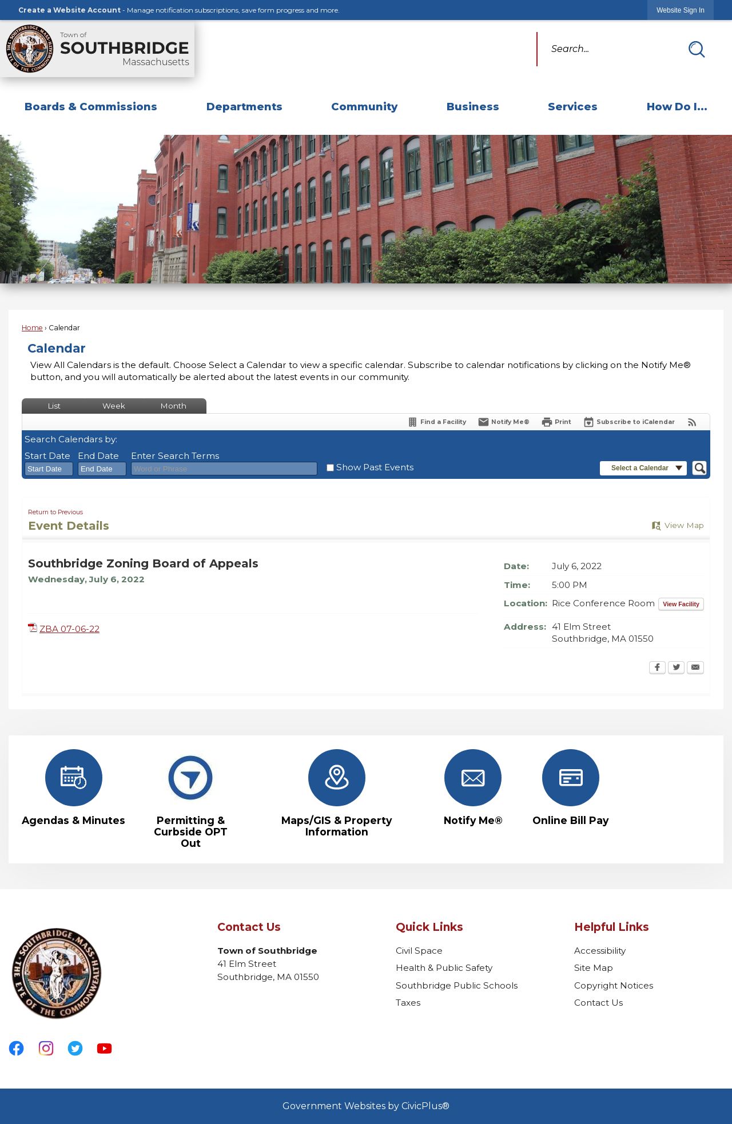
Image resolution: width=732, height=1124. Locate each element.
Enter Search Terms (175, 455)
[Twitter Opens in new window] (676, 668)
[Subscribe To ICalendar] (629, 422)
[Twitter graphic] (75, 1048)
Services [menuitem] (573, 106)
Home (32, 327)
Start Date (47, 455)
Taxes (408, 1002)
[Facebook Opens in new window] (657, 668)
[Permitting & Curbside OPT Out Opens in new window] (190, 799)
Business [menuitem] (473, 106)
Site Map (593, 967)
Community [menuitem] (364, 106)
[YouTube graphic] (104, 1048)
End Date (98, 455)
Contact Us (598, 1002)
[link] (680, 10)
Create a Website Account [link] (69, 10)
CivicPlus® (425, 1106)
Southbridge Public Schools (457, 985)
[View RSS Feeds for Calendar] (692, 422)
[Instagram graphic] (46, 1048)
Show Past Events (374, 467)
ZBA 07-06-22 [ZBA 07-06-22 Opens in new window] (69, 628)
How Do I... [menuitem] (677, 106)
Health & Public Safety (444, 967)
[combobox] (49, 469)
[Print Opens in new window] (556, 422)
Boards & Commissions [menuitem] (91, 106)
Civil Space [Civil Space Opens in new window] (419, 950)
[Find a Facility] (436, 422)
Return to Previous (55, 512)
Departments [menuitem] (244, 106)
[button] (696, 49)
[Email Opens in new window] (695, 668)
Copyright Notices (613, 985)
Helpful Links (611, 927)
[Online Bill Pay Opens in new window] (570, 787)
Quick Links (429, 927)
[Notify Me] (504, 422)
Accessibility (600, 950)
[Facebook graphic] (16, 1048)
